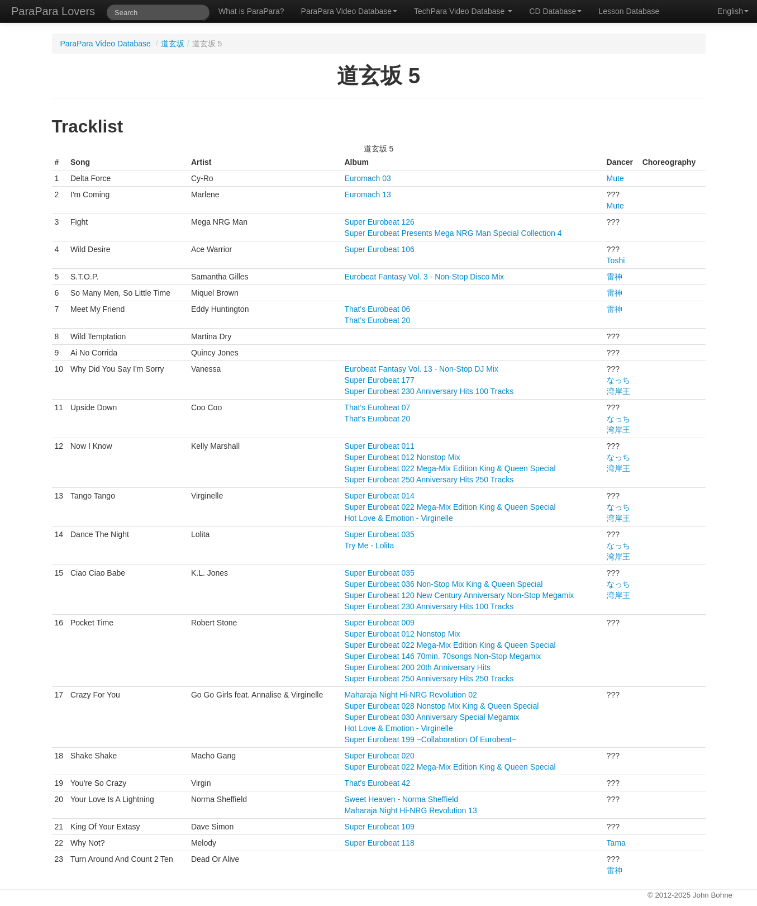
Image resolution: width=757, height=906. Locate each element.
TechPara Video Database (463, 11)
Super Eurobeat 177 (379, 380)
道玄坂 (172, 43)
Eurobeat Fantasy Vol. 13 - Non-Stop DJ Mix (421, 368)
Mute (615, 178)
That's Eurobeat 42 (377, 783)
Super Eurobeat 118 (379, 842)
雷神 (614, 276)
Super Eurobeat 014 (379, 495)
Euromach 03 (367, 178)
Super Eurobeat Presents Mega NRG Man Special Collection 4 (452, 233)
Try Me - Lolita (369, 545)
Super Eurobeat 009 (379, 622)
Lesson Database (628, 11)
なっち (618, 380)
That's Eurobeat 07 (377, 407)
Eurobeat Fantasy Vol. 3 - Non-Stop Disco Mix (424, 276)
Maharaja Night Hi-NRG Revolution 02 (410, 694)
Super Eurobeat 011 (379, 446)
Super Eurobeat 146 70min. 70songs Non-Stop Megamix (442, 656)
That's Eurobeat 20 (377, 320)
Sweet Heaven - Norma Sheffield (401, 799)
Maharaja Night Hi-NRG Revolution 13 (410, 810)
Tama (616, 842)
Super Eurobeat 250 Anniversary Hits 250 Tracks (428, 479)
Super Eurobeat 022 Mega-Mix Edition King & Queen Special (449, 468)
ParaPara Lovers (53, 11)
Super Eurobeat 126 (379, 221)
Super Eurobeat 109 (379, 826)
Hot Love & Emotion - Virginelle (398, 518)
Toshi (616, 260)
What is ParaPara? (251, 11)
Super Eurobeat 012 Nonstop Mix (402, 457)
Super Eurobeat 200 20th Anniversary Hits (417, 667)
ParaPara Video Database (349, 11)
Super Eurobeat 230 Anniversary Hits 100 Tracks (428, 391)
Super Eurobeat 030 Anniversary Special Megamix (431, 717)
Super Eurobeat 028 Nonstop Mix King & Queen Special (441, 705)
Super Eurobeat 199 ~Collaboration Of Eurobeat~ (430, 739)
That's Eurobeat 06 (377, 309)
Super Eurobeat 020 (379, 755)
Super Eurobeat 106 (379, 249)
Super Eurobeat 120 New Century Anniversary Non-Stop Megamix (459, 595)
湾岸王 (618, 391)
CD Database (555, 11)
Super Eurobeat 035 (379, 534)
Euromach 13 (367, 194)
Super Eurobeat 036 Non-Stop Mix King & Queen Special (443, 584)
